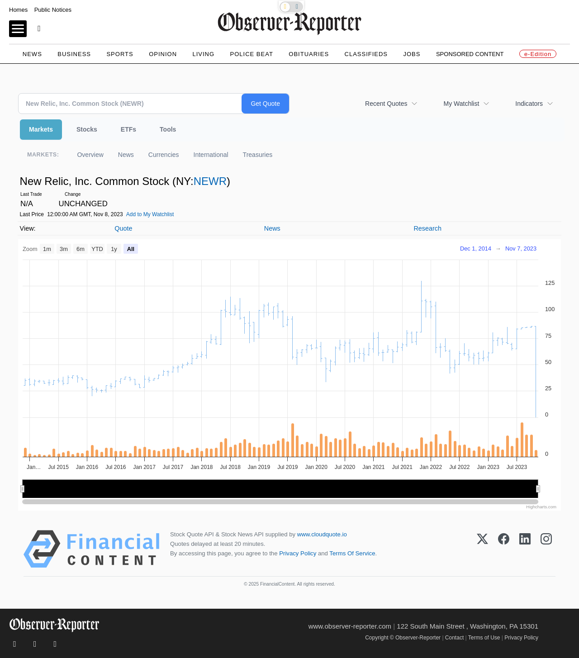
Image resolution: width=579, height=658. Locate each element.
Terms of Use (484, 637)
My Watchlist (461, 103)
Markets (41, 129)
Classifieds (366, 54)
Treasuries (258, 154)
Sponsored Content (470, 54)
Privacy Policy (297, 553)
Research (427, 228)
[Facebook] (503, 549)
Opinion (163, 54)
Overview (90, 154)
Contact (454, 637)
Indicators (529, 103)
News (32, 54)
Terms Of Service (352, 553)
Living (203, 54)
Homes (18, 9)
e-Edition (537, 54)
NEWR (210, 181)
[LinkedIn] (525, 549)
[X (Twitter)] (482, 549)
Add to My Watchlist (150, 214)
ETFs (128, 129)
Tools (168, 129)
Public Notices (52, 9)
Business (74, 54)
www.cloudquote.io (322, 534)
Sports (119, 54)
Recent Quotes (386, 103)
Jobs (412, 54)
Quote (123, 228)
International (211, 154)
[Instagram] (546, 549)
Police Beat (251, 54)
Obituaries (309, 54)
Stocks (86, 129)
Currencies (163, 154)
